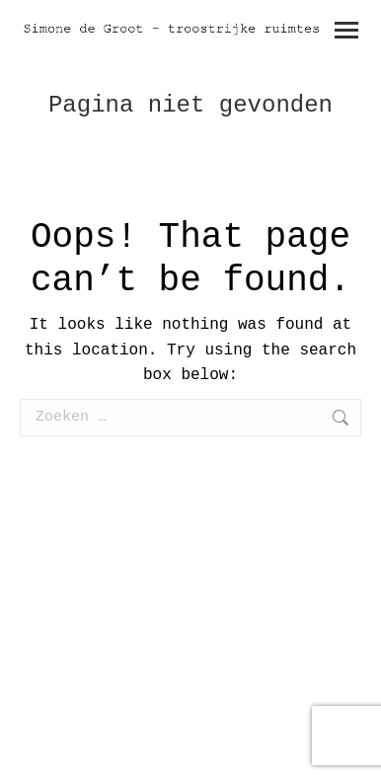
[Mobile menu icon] (346, 30)
